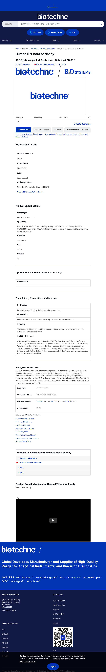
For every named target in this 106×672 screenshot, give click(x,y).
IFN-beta (34, 49)
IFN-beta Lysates (22, 432)
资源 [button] (77, 40)
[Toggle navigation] (3, 15)
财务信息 (5, 643)
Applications (38, 134)
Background (67, 134)
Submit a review (23, 64)
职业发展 (56, 610)
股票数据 (5, 647)
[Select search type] (10, 24)
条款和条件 (57, 618)
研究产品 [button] (7, 40)
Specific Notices (22, 137)
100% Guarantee (83, 124)
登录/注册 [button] (35, 32)
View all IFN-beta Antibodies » (30, 192)
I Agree (53, 666)
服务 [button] (56, 40)
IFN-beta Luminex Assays (25, 428)
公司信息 (5, 638)
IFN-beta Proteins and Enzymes (27, 438)
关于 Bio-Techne (59, 601)
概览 (3, 629)
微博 (54, 650)
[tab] (23, 129)
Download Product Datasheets (30, 463)
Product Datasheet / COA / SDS (51, 64)
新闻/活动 (5, 634)
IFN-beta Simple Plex (23, 441)
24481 (67, 401)
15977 (53, 401)
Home (17, 49)
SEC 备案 (5, 652)
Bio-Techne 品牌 (59, 605)
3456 (39, 401)
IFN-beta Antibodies (47, 49)
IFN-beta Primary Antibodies (26, 435)
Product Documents (81, 134)
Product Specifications (24, 134)
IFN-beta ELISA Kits (23, 425)
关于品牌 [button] (99, 40)
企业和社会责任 (58, 614)
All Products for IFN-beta (25, 419)
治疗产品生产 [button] (32, 40)
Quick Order (55, 32)
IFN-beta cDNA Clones (24, 422)
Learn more (30, 661)
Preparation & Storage (53, 134)
